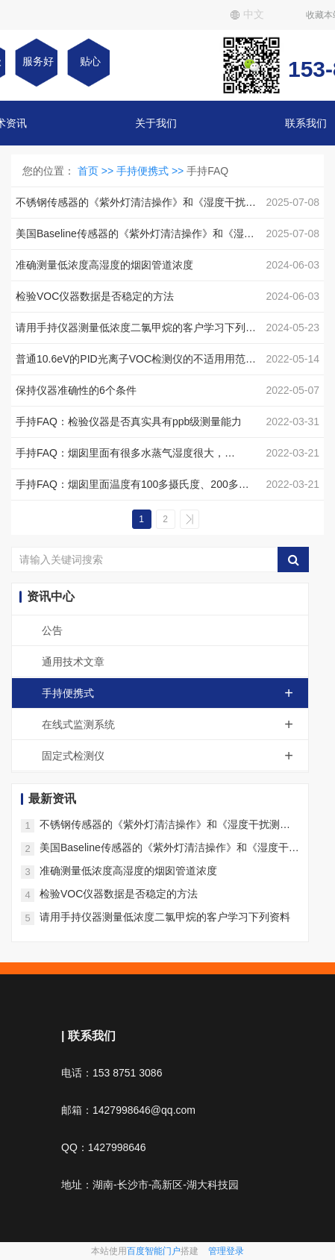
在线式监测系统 (175, 724)
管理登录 (226, 1251)
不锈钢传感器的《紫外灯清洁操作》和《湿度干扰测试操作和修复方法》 (165, 825)
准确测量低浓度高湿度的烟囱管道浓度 (128, 871)
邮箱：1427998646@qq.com (128, 1110)
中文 (247, 14)
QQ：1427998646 (103, 1147)
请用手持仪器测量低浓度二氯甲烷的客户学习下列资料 (165, 917)
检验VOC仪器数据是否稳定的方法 (119, 894)
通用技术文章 (73, 662)
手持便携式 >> (151, 171)
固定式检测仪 (175, 756)
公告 (52, 630)
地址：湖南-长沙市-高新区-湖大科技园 (150, 1185)
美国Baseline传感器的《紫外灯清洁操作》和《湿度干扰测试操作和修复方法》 (169, 848)
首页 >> (97, 171)
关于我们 (156, 123)
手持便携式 (175, 693)
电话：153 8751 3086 (111, 1073)
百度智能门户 (154, 1251)
